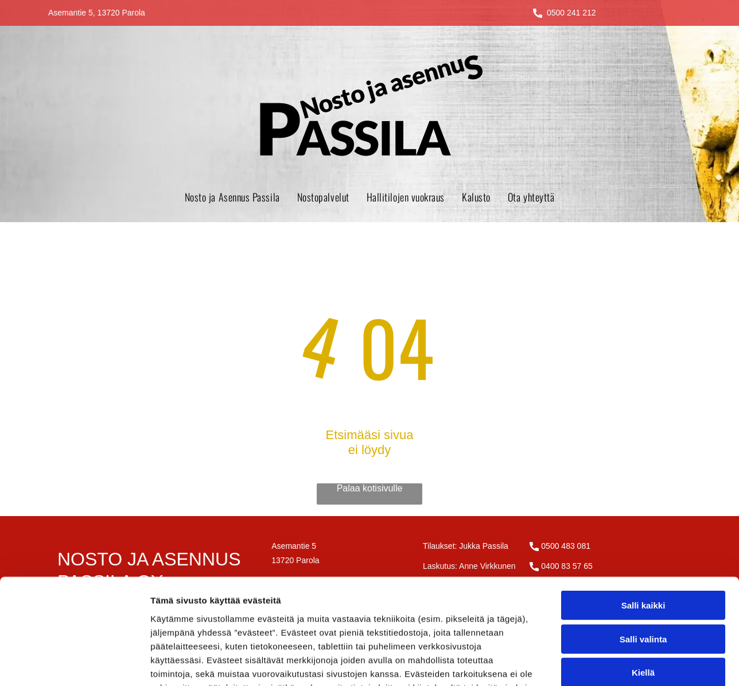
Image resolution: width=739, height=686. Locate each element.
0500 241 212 (571, 12)
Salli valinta (643, 542)
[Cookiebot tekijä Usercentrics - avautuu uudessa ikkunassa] (74, 663)
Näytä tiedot (614, 663)
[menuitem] (232, 197)
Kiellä (643, 576)
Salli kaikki (643, 509)
